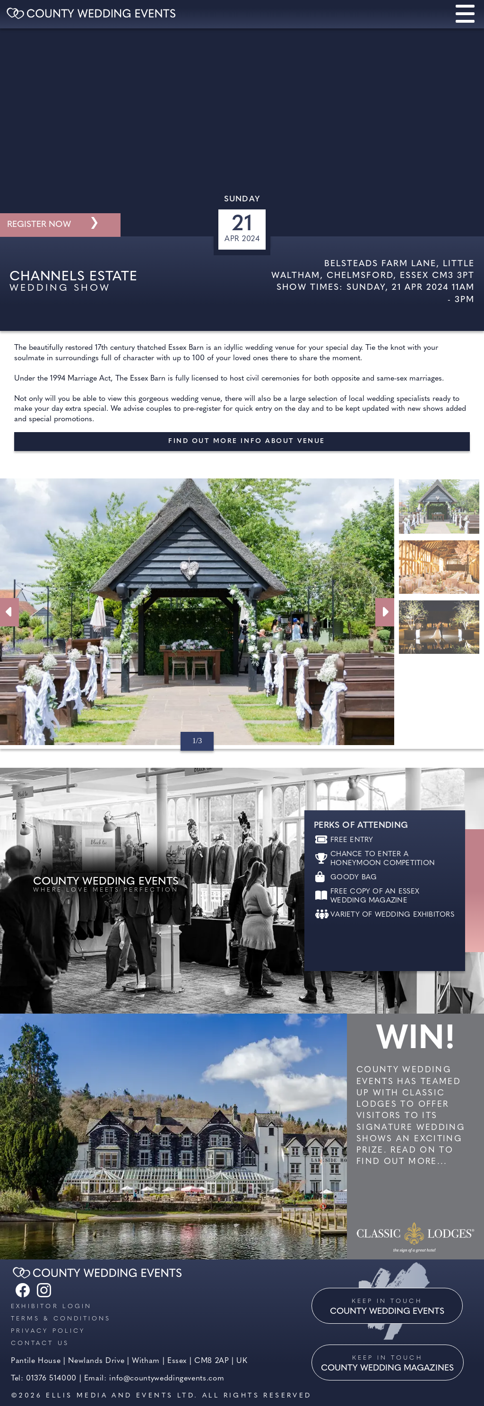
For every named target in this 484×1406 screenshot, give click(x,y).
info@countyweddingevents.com (166, 1378)
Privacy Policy (48, 1331)
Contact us (40, 1343)
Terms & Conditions (61, 1319)
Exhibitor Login (51, 1306)
